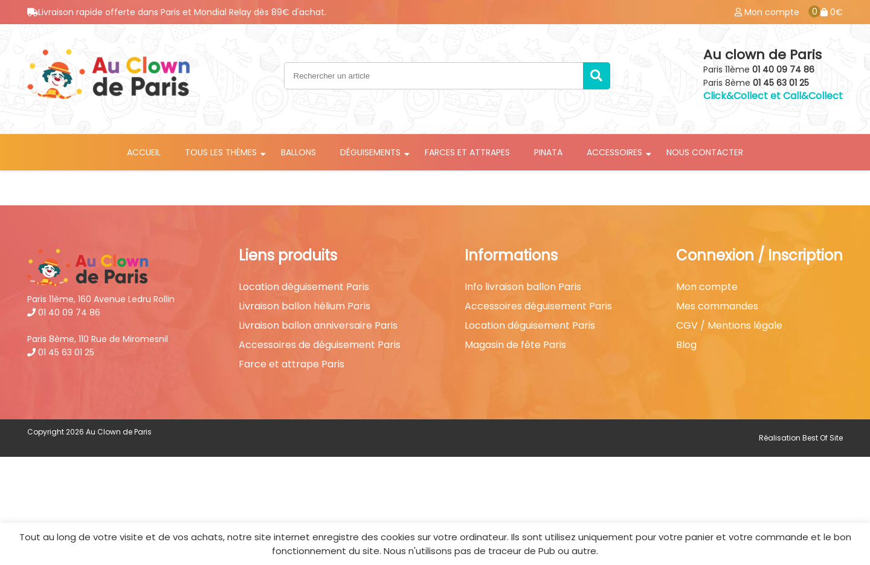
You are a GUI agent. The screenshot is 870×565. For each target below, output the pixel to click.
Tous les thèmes (221, 152)
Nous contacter (704, 152)
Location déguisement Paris (304, 287)
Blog (686, 345)
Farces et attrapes (467, 152)
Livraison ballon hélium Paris (304, 306)
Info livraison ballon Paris (523, 287)
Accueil (144, 152)
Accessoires (614, 152)
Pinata (548, 152)
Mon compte (707, 287)
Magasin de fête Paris (515, 345)
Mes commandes (717, 306)
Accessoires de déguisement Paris (320, 345)
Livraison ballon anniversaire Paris (318, 325)
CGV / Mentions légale (729, 325)
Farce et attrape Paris (291, 364)
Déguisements (370, 152)
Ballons (298, 152)
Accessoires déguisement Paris (538, 306)
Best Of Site (822, 438)
